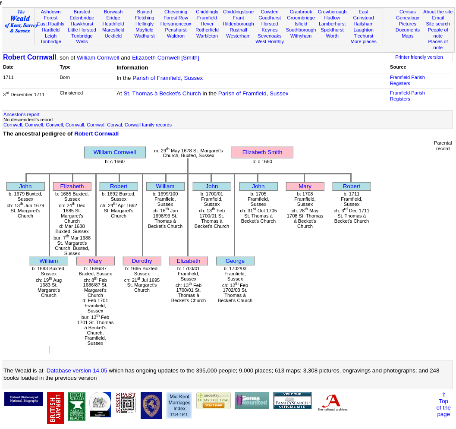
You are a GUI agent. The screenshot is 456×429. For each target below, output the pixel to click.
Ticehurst (363, 35)
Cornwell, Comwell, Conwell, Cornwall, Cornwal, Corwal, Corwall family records (87, 124)
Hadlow (332, 17)
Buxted (144, 11)
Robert (118, 186)
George (235, 261)
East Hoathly (50, 23)
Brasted (82, 11)
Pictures (407, 23)
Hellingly (144, 23)
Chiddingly (207, 11)
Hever (207, 23)
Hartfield (51, 29)
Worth (332, 35)
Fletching (144, 17)
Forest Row (176, 17)
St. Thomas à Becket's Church (162, 93)
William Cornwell (98, 57)
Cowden (270, 11)
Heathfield (113, 23)
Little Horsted (82, 29)
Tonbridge (50, 41)
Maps (407, 35)
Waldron (176, 35)
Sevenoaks (270, 35)
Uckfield (113, 35)
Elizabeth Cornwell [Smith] (165, 57)
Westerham (238, 35)
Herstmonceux (176, 23)
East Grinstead (363, 14)
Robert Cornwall (30, 57)
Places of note (438, 44)
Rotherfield (207, 29)
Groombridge (301, 17)
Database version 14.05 (77, 370)
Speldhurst (332, 29)
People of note (438, 32)
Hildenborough (238, 23)
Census (407, 11)
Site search (438, 23)
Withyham (300, 35)
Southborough (301, 29)
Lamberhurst (332, 23)
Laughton (363, 29)
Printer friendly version (419, 57)
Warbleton (207, 35)
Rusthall (238, 29)
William (165, 186)
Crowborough (332, 11)
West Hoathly (269, 41)
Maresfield (113, 29)
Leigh (51, 35)
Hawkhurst (82, 23)
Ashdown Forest (51, 14)
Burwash (113, 11)
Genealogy (407, 17)
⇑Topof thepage (444, 404)
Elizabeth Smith (262, 152)
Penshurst (176, 29)
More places (363, 41)
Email (438, 17)
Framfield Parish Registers (407, 80)
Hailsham (363, 23)
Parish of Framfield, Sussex (167, 78)
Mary (305, 186)
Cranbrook (301, 11)
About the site (438, 11)
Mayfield (144, 29)
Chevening (175, 11)
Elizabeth (72, 186)
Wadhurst (144, 35)
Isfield (301, 23)
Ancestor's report (21, 114)
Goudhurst (269, 17)
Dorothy (142, 261)
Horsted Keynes (269, 26)
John (25, 186)
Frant (238, 17)
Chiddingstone (238, 11)
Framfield (207, 17)
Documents (408, 29)
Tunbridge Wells (82, 38)
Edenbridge (82, 17)
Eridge (113, 17)
